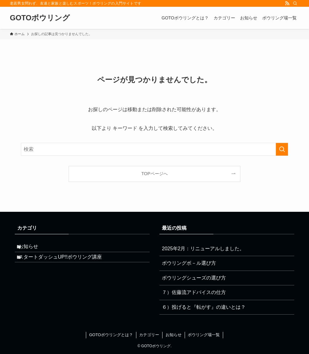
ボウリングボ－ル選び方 (189, 263)
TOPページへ (154, 173)
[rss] (287, 3)
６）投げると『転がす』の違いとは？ (204, 307)
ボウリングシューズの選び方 (194, 277)
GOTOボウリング (40, 18)
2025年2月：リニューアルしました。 (203, 248)
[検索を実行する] (282, 149)
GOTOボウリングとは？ (111, 334)
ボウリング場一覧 (204, 334)
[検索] (295, 3)
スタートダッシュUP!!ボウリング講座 (65, 263)
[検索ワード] (154, 149)
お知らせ (33, 248)
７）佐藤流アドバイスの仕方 (194, 292)
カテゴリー (149, 334)
